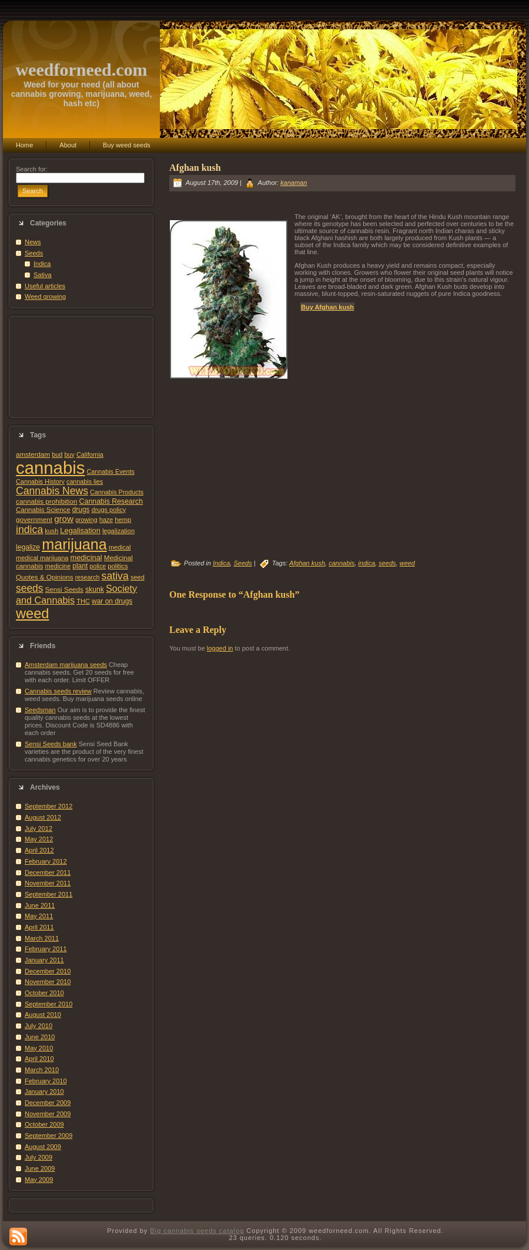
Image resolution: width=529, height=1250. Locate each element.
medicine (58, 566)
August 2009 (43, 1146)
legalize (28, 547)
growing (86, 519)
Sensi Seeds (64, 589)
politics (118, 566)
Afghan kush (195, 168)
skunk (94, 589)
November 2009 (48, 1113)
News (33, 241)
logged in (220, 648)
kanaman (293, 182)
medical (120, 547)
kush (51, 530)
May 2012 (39, 839)
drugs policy (109, 509)
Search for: (32, 169)
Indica (42, 263)
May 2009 (39, 1179)
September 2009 (48, 1135)
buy (69, 454)
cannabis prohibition (47, 501)
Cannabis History (40, 481)
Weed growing (45, 296)
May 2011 (39, 915)
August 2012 (43, 817)
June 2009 (40, 1168)
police (97, 566)
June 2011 (40, 905)
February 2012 (46, 861)
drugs (81, 510)
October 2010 (44, 992)
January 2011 (44, 959)
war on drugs (112, 601)
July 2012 (38, 828)
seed (137, 577)
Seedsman (40, 709)
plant (80, 566)
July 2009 (38, 1157)
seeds (29, 588)
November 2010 (48, 981)
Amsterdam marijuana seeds (66, 664)
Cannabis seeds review (58, 691)
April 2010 (39, 1058)
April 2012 (39, 850)
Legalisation (80, 530)
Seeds (34, 253)
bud (57, 454)
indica (29, 529)
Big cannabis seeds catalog (197, 1230)
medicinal (86, 557)
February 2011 (46, 948)
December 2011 (48, 872)
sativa (115, 576)
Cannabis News (52, 491)
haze (106, 519)
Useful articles (45, 285)
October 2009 (44, 1124)
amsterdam (33, 454)
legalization (118, 530)
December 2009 (48, 1102)
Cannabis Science (43, 509)
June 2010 (40, 1036)
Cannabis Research (111, 501)
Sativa (43, 274)
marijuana (74, 544)
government (34, 519)
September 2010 (48, 1004)
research (87, 577)
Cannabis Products (116, 492)
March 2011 (42, 938)
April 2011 (39, 927)
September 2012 (48, 806)
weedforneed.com (81, 69)
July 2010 (38, 1025)
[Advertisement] (81, 367)
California (89, 454)
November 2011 (48, 883)
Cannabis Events (110, 471)
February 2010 (46, 1080)
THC (83, 601)
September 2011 (48, 894)
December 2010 (48, 971)
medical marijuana (42, 557)
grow (63, 519)
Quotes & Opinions (44, 577)
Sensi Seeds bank (51, 743)
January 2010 (44, 1091)
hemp (123, 519)
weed (32, 613)
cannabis (50, 467)
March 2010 (42, 1069)
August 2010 (43, 1014)
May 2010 (39, 1048)
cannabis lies (84, 481)
